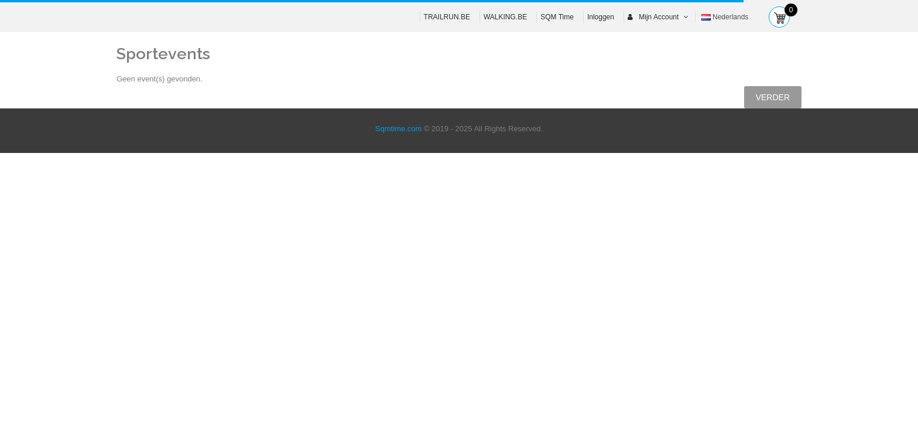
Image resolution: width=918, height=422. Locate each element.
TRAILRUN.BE (447, 17)
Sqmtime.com (398, 128)
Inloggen (600, 17)
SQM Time (557, 17)
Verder (773, 97)
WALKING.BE (505, 17)
